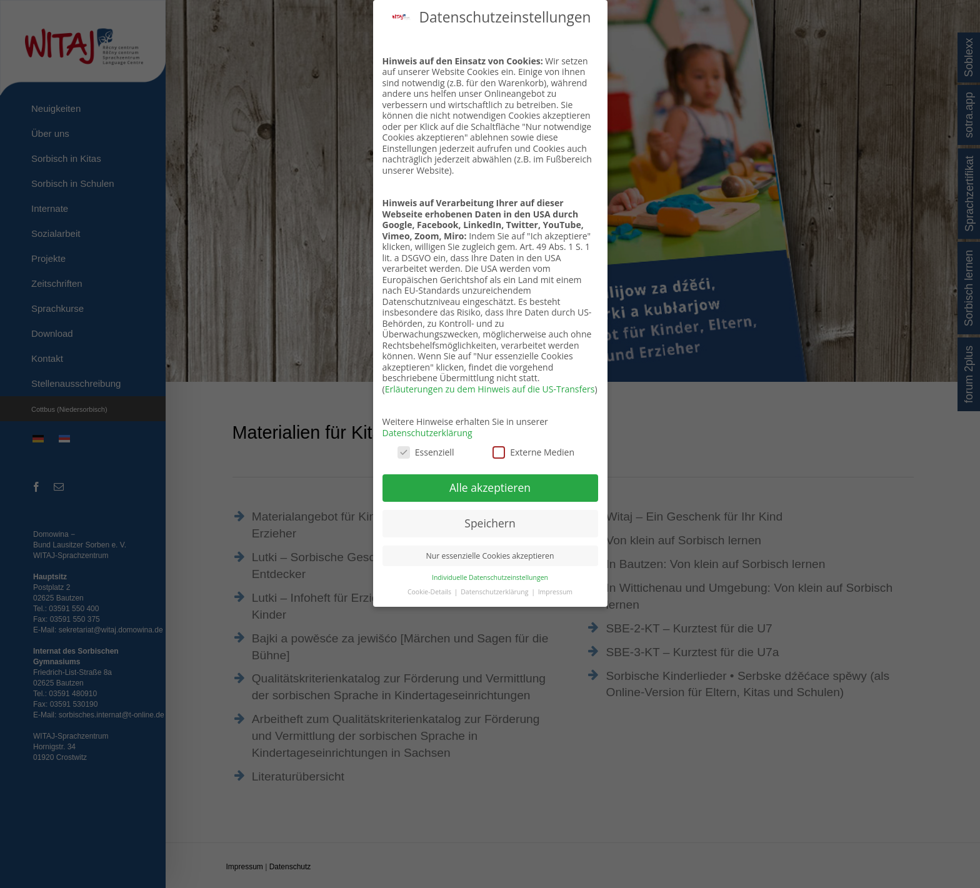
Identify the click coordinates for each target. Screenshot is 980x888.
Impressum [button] (555, 591)
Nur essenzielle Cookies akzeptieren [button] (490, 556)
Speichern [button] (489, 523)
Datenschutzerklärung (427, 433)
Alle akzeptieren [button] (490, 487)
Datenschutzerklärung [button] (495, 591)
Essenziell (426, 452)
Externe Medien (533, 452)
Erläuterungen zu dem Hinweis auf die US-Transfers (490, 389)
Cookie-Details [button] (430, 591)
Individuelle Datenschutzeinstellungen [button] (490, 577)
